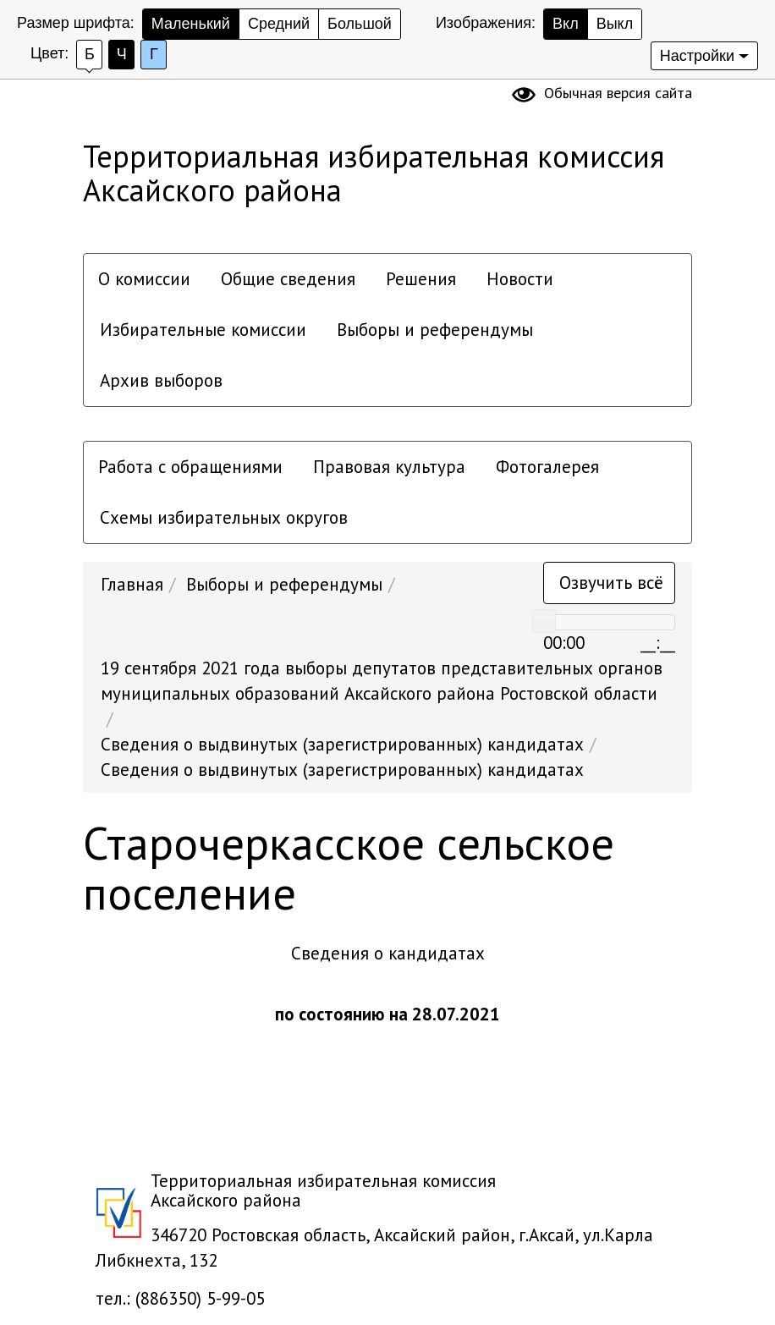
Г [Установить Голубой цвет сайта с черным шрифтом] (154, 54)
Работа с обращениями (190, 466)
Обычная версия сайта (618, 92)
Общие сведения (288, 278)
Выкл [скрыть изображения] (615, 23)
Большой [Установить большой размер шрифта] (359, 23)
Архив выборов (161, 380)
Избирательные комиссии (203, 329)
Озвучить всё (611, 582)
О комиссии (144, 278)
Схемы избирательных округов (224, 517)
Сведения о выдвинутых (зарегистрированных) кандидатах (342, 744)
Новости (519, 278)
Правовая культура (389, 466)
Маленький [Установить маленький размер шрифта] (190, 23)
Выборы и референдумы (435, 329)
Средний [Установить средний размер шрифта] (279, 23)
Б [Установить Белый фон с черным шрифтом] (90, 54)
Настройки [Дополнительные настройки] (697, 55)
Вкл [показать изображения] (565, 23)
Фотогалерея (547, 466)
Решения (421, 278)
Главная (132, 584)
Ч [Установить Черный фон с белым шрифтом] (122, 54)
